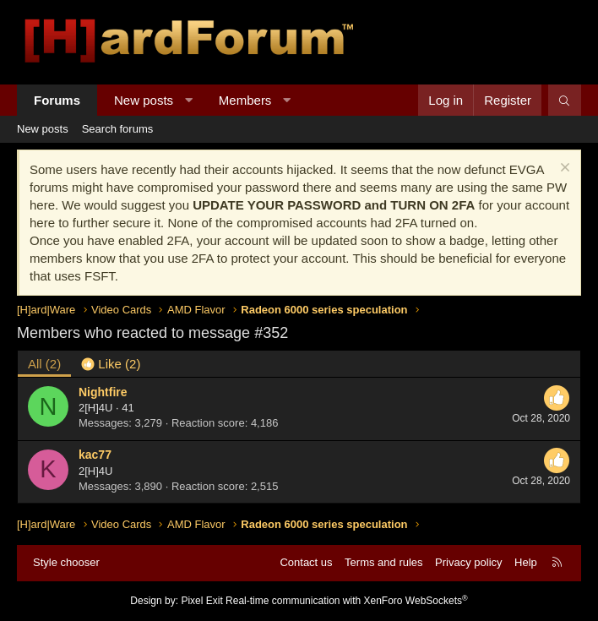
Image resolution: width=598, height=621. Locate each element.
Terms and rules (383, 562)
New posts (143, 100)
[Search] (564, 100)
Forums (57, 100)
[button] (189, 100)
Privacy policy (468, 562)
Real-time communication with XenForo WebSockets (347, 601)
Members (245, 100)
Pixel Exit (201, 601)
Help (525, 562)
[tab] (110, 364)
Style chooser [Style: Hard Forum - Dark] (66, 562)
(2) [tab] (44, 364)
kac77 (95, 454)
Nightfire (103, 392)
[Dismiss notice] (563, 169)
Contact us (306, 562)
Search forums (118, 129)
